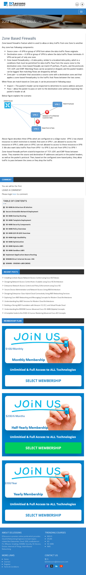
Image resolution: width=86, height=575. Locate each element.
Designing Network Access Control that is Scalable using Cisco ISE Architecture (33, 281)
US (46, 559)
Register (7, 564)
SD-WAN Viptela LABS (13, 246)
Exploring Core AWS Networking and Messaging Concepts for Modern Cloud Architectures (38, 297)
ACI (48, 541)
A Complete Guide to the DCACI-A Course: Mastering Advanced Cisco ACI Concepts (35, 313)
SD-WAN (50, 544)
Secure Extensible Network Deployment (20, 211)
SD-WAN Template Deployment (17, 220)
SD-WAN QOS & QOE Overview (16, 233)
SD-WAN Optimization (13, 241)
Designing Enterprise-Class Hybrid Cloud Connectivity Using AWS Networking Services (37, 293)
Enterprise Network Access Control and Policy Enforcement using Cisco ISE (32, 285)
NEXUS (49, 536)
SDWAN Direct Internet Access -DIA (18, 259)
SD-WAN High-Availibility (14, 237)
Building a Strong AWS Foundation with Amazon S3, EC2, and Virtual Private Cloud (34, 305)
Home (6, 559)
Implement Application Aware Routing (20, 254)
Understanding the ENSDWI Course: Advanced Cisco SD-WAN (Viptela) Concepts (34, 309)
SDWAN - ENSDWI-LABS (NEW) (16, 263)
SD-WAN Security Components (16, 224)
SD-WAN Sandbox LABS (13, 250)
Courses (7, 561)
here (14, 194)
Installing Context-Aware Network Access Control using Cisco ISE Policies (31, 277)
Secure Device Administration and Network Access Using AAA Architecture (32, 289)
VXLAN (49, 538)
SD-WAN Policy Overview (14, 228)
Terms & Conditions (11, 566)
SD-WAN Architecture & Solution (17, 207)
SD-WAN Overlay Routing (14, 215)
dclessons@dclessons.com (56, 561)
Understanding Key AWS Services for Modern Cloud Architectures (29, 301)
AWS (49, 546)
